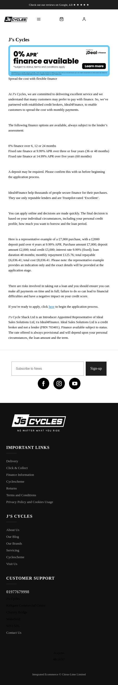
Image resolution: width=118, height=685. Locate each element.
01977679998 (17, 592)
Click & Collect (17, 468)
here (51, 307)
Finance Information (20, 475)
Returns (11, 488)
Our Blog (12, 537)
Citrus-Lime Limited (74, 674)
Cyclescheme (15, 481)
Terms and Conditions (21, 495)
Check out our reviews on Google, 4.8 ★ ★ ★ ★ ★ (59, 4)
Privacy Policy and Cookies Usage (29, 502)
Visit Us (11, 564)
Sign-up (96, 368)
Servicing (12, 550)
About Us (12, 530)
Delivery (12, 461)
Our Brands (14, 543)
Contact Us (13, 633)
